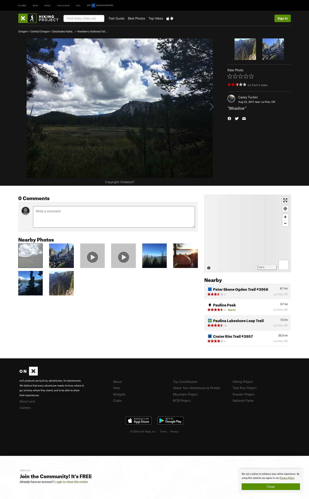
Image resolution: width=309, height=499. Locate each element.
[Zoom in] (285, 217)
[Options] (283, 265)
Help (116, 388)
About (117, 381)
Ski (78, 5)
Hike (48, 5)
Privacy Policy (287, 478)
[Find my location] (285, 208)
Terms (163, 431)
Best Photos (136, 18)
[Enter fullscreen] (285, 200)
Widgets (119, 394)
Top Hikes (155, 18)
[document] (271, 481)
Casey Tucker (248, 97)
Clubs (117, 400)
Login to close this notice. (71, 482)
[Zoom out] (285, 223)
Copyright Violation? (119, 182)
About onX (27, 401)
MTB (35, 5)
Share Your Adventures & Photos (196, 388)
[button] (229, 118)
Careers (25, 407)
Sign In (282, 18)
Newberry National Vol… (92, 31)
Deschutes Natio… (63, 31)
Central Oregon (39, 31)
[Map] (247, 233)
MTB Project (182, 400)
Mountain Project (185, 394)
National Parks (243, 400)
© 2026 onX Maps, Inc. (143, 431)
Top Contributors (185, 381)
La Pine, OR (268, 101)
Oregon (22, 31)
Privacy (175, 431)
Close (271, 486)
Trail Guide (116, 18)
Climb (22, 5)
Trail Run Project (244, 388)
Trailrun (63, 5)
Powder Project (243, 394)
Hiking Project (243, 381)
